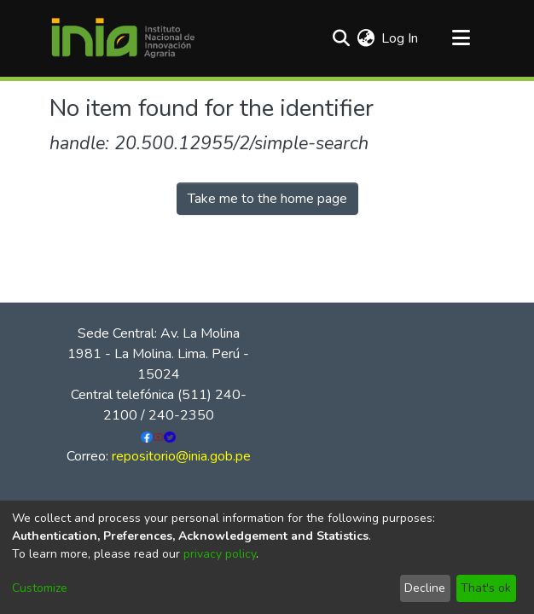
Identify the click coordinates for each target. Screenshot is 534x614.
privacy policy (219, 554)
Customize (39, 588)
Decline (424, 588)
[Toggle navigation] (461, 38)
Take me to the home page (267, 198)
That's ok (486, 588)
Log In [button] (400, 38)
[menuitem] (365, 38)
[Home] (122, 38)
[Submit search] (340, 38)
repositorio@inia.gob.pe (181, 456)
